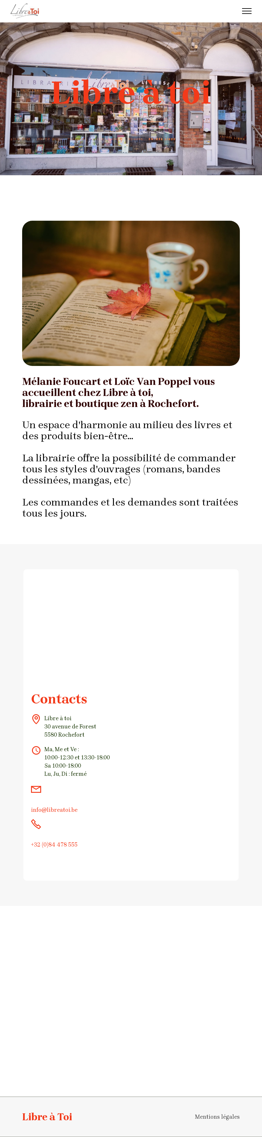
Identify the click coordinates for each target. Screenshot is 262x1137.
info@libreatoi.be (54, 810)
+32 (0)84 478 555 (54, 844)
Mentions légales (217, 1116)
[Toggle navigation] (247, 11)
